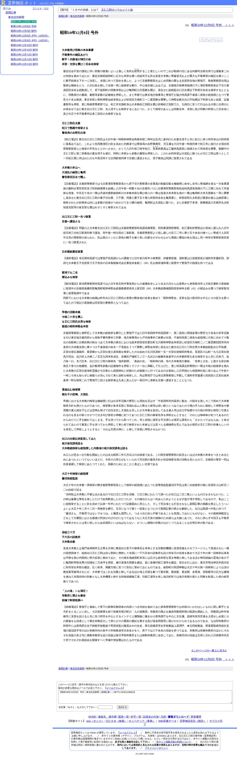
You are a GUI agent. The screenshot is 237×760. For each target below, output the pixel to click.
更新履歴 (196, 719)
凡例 (163, 719)
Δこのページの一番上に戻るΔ (208, 650)
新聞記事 (11, 12)
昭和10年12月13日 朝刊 (24, 59)
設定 (45, 8)
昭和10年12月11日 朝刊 (24, 54)
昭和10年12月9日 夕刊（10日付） (30, 35)
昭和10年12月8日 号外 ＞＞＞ (212, 25)
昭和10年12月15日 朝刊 (24, 64)
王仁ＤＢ (36, 8)
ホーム (7, 8)
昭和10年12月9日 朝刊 (24, 31)
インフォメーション (211, 40)
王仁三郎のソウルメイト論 (117, 9)
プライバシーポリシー (156, 750)
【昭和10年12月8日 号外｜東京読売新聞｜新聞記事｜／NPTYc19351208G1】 (145, 698)
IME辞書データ (167, 723)
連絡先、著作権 (107, 719)
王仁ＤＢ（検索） (116, 723)
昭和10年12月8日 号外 (24, 26)
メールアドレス (114, 688)
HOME (92, 719)
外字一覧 (136, 719)
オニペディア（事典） (142, 723)
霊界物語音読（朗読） (193, 723)
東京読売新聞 (16, 17)
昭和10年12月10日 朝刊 (24, 45)
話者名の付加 (151, 719)
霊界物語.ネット (22, 3)
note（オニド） (95, 723)
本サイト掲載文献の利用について (173, 744)
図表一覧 (123, 719)
